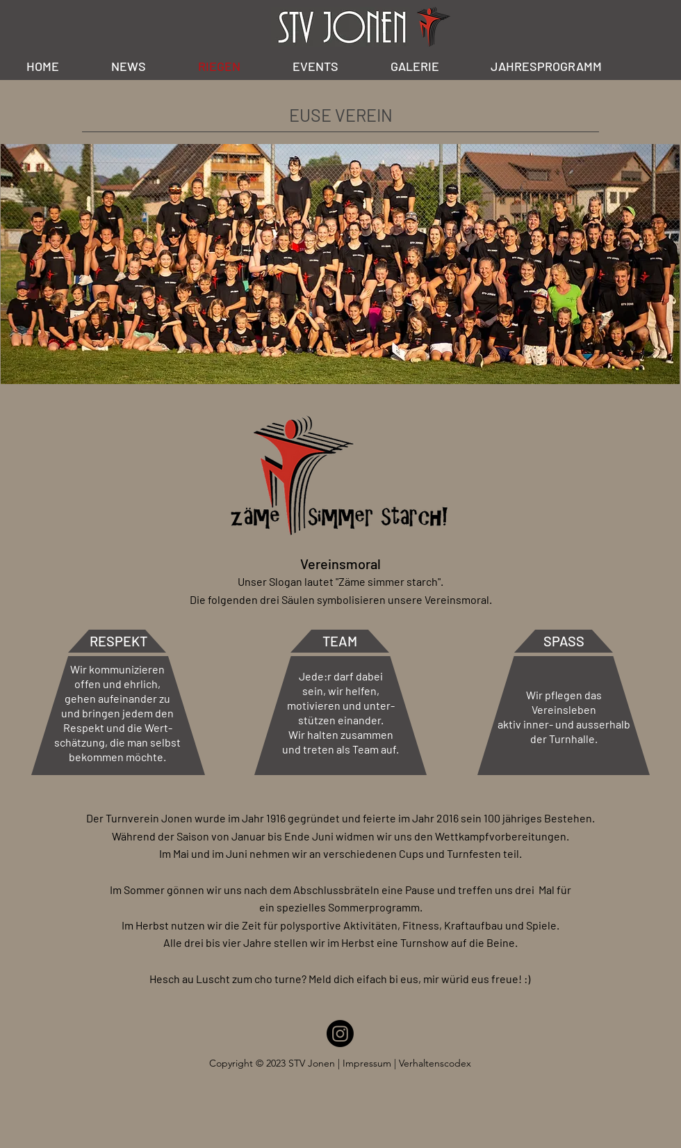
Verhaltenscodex (435, 1063)
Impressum (368, 1063)
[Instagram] (340, 1033)
